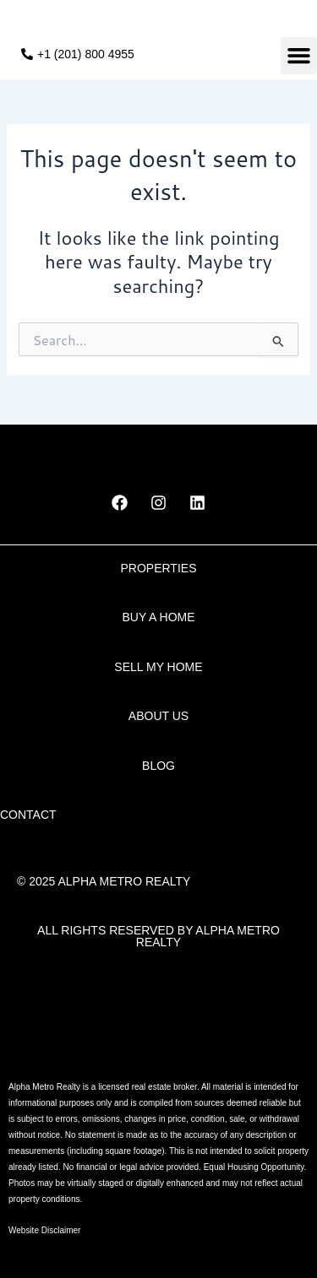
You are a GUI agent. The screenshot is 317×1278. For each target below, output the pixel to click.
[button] (299, 55)
